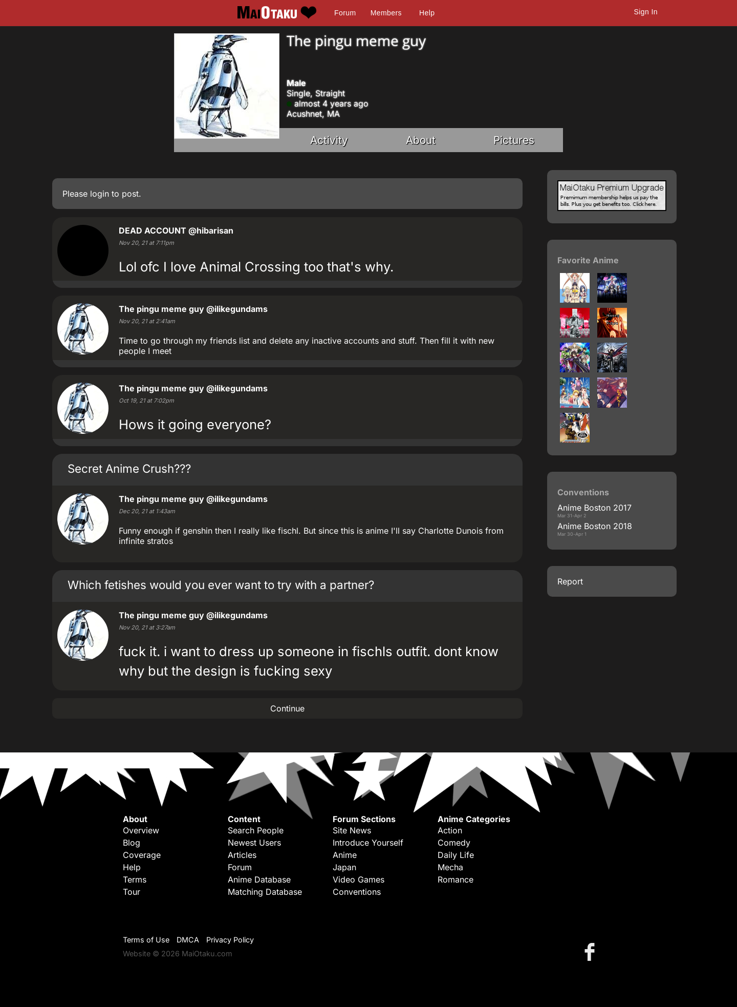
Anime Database (259, 879)
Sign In (646, 12)
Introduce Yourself (368, 842)
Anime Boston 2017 (594, 507)
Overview (141, 830)
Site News (352, 830)
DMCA (188, 939)
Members (386, 13)
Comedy (454, 842)
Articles (242, 855)
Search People (256, 830)
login (99, 193)
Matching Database (265, 892)
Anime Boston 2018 (594, 526)
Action (450, 830)
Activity (329, 140)
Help (427, 13)
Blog (131, 842)
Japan (344, 867)
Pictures (513, 140)
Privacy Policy (230, 939)
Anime (345, 855)
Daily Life (456, 855)
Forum (345, 13)
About (421, 140)
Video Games (358, 879)
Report (570, 581)
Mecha (450, 867)
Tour (131, 892)
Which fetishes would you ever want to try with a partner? (221, 585)
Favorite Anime (588, 260)
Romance (455, 879)
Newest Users (254, 842)
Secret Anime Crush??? (129, 468)
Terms (134, 879)
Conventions (357, 892)
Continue (287, 708)
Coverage (142, 855)
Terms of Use (146, 939)
